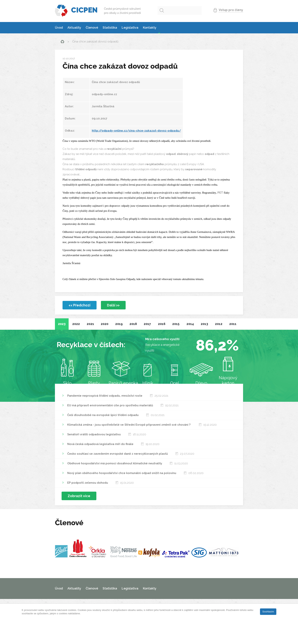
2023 (62, 324)
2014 (190, 324)
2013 (204, 324)
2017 (147, 324)
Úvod (59, 27)
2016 (161, 324)
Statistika (110, 27)
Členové (92, 27)
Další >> (113, 305)
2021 (90, 324)
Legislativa (130, 27)
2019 (119, 324)
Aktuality (74, 27)
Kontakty (149, 27)
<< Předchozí (79, 305)
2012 (218, 324)
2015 (175, 324)
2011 (232, 324)
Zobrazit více (79, 496)
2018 (133, 324)
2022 (76, 324)
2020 (104, 324)
